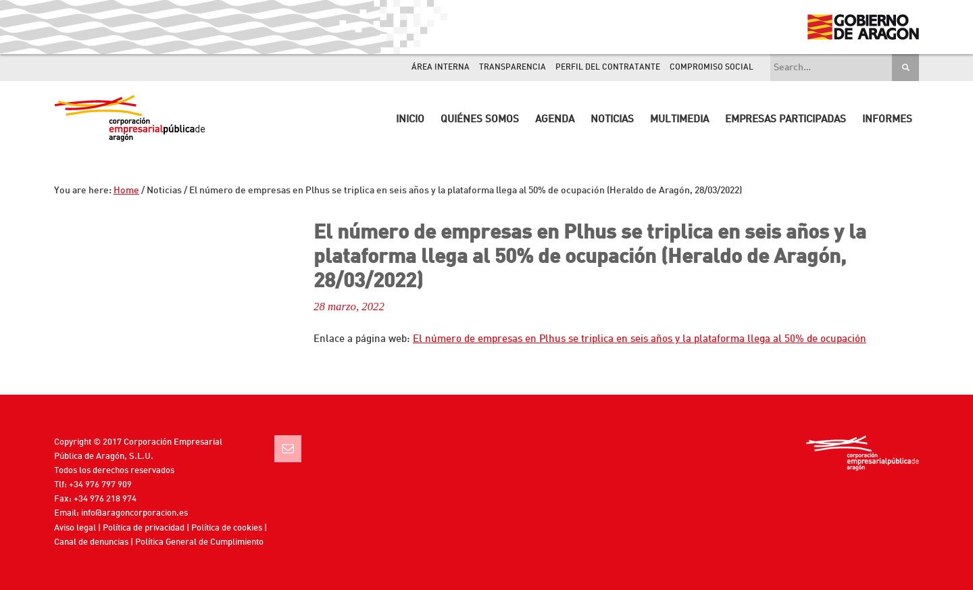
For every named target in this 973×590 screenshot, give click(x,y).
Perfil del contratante (607, 68)
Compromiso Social (711, 68)
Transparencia (512, 68)
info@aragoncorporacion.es (134, 513)
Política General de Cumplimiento (199, 542)
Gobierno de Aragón (862, 27)
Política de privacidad (143, 528)
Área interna (440, 68)
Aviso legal (75, 528)
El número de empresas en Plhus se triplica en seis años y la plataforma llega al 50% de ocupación (639, 340)
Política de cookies (226, 528)
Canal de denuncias (91, 542)
